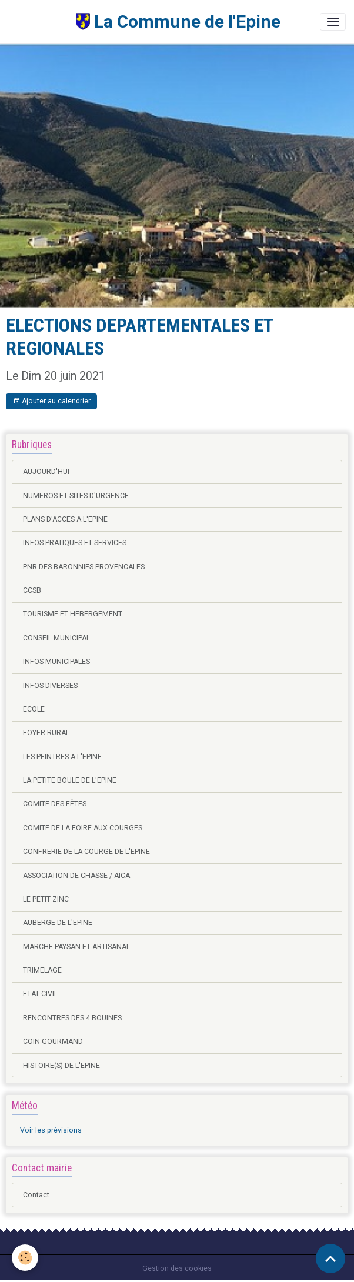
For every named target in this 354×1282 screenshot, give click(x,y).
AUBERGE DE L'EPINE (57, 923)
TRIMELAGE (42, 970)
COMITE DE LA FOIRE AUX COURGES (82, 828)
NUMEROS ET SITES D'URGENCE (76, 496)
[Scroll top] (330, 1258)
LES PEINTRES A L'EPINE (62, 757)
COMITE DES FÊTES (54, 804)
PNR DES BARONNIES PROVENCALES (84, 567)
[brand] (144, 21)
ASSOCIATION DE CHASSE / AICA (76, 876)
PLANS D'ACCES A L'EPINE (65, 519)
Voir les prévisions (51, 1130)
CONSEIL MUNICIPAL (56, 638)
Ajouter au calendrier (52, 401)
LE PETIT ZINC (46, 899)
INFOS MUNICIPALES (56, 661)
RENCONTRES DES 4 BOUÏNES (72, 1018)
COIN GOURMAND (53, 1041)
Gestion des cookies (177, 1268)
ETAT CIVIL (40, 994)
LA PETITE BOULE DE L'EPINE (69, 780)
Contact (36, 1195)
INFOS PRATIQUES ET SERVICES (74, 543)
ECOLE (34, 709)
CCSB (32, 590)
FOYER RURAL (46, 733)
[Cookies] (25, 1257)
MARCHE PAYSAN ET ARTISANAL (76, 947)
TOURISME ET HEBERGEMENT (72, 614)
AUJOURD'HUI (46, 472)
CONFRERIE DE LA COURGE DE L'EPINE (86, 851)
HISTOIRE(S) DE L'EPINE (61, 1065)
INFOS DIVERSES (50, 686)
